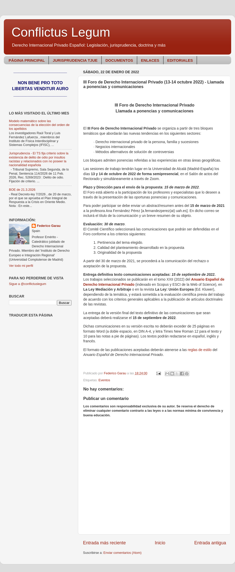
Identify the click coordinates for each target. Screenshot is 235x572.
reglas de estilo (200, 350)
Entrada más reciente (104, 542)
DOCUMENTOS (119, 60)
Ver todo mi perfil (21, 266)
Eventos (104, 380)
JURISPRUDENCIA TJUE (75, 60)
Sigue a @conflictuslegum (27, 284)
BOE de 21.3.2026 (22, 190)
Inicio (160, 542)
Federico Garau (48, 226)
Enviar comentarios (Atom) (122, 553)
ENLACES (150, 60)
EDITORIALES (180, 60)
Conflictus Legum (60, 32)
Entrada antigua (210, 542)
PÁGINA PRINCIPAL (27, 60)
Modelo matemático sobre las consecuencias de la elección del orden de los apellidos (39, 125)
